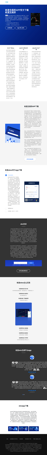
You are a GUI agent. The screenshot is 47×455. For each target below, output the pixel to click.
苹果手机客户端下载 (32, 372)
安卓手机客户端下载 (32, 390)
